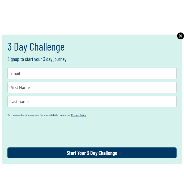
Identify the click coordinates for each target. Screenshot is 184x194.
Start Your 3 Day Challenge (92, 153)
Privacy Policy (78, 115)
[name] (92, 87)
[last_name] (92, 101)
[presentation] (47, 131)
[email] (92, 73)
